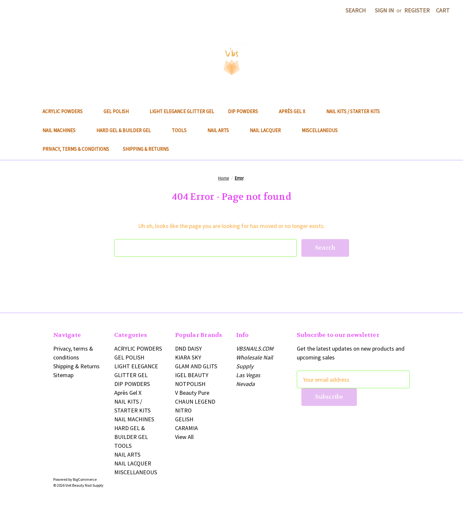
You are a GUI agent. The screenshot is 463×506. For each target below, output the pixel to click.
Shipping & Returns (146, 149)
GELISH (184, 419)
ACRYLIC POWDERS (66, 111)
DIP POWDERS (246, 111)
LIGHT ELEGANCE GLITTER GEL (182, 111)
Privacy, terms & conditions (75, 149)
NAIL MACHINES (62, 130)
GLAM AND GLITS (196, 366)
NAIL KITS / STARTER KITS (353, 111)
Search (355, 10)
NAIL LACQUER (269, 130)
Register (417, 10)
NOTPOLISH (190, 384)
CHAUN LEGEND (195, 401)
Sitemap (63, 375)
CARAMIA (186, 428)
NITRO (183, 410)
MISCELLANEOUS (323, 130)
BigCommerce (85, 479)
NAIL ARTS (221, 130)
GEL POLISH (120, 111)
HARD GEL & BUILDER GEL (127, 130)
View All (184, 437)
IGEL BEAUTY (191, 375)
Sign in (384, 10)
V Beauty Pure (192, 392)
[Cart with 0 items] (442, 10)
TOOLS (183, 130)
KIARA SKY (188, 357)
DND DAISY (188, 348)
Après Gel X (295, 111)
